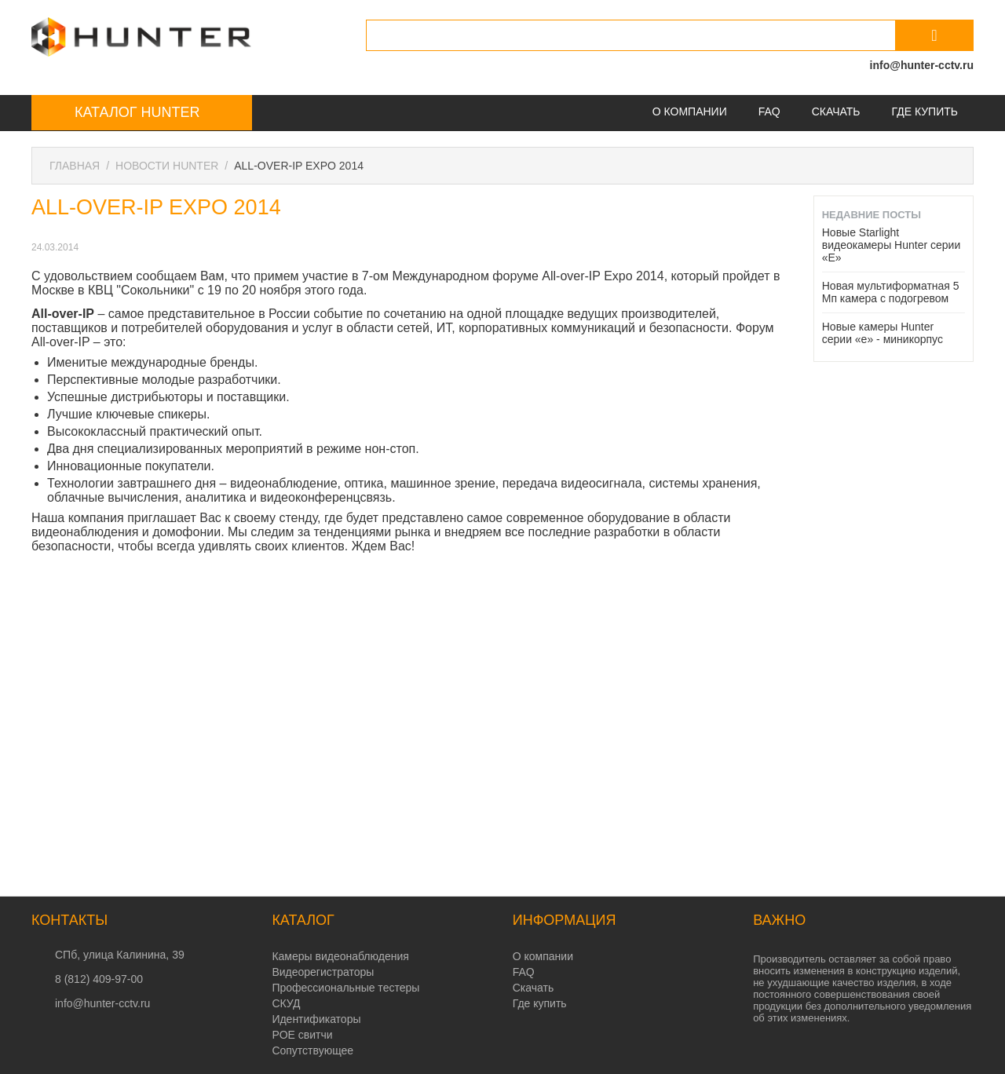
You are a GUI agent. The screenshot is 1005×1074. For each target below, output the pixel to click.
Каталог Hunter (137, 112)
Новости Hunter (166, 165)
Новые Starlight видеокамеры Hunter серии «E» (891, 245)
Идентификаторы (316, 1019)
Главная (74, 165)
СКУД (286, 1003)
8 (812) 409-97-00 (99, 979)
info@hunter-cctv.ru (922, 65)
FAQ (769, 111)
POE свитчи (302, 1034)
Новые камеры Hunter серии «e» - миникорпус (882, 332)
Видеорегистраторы (323, 972)
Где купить (925, 111)
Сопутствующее (312, 1050)
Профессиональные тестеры (345, 987)
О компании (689, 111)
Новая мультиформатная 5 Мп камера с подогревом (890, 292)
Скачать (836, 111)
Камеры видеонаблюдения (340, 956)
